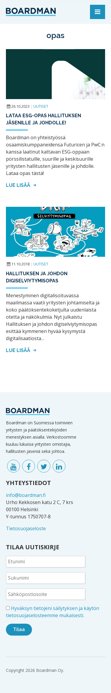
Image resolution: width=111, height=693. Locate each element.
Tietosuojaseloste (26, 528)
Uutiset (40, 106)
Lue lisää (22, 185)
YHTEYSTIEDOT (28, 483)
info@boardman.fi (26, 495)
